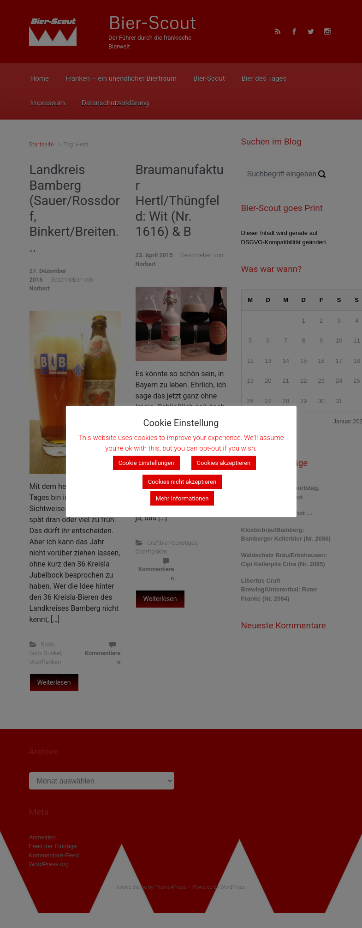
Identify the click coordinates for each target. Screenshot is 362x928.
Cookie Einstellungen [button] (146, 463)
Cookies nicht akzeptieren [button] (182, 482)
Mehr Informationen (182, 498)
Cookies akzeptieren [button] (224, 463)
